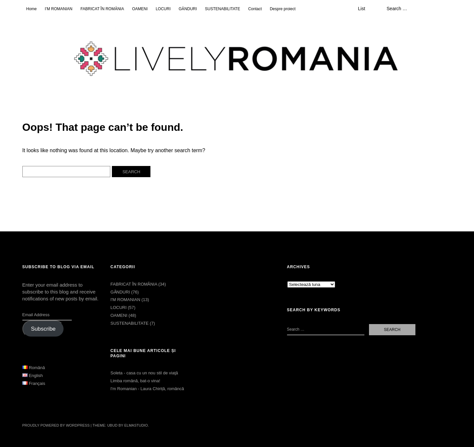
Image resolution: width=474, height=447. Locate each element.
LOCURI (163, 9)
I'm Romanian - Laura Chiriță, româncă (147, 388)
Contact (255, 9)
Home (31, 9)
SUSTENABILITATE (222, 9)
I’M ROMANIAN (58, 9)
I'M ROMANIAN (125, 299)
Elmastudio (136, 425)
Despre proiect (283, 9)
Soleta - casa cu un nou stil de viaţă (144, 372)
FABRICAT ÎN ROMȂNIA (102, 9)
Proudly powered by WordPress (56, 425)
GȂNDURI (188, 9)
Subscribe (43, 329)
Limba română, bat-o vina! (135, 380)
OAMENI (139, 9)
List (361, 8)
